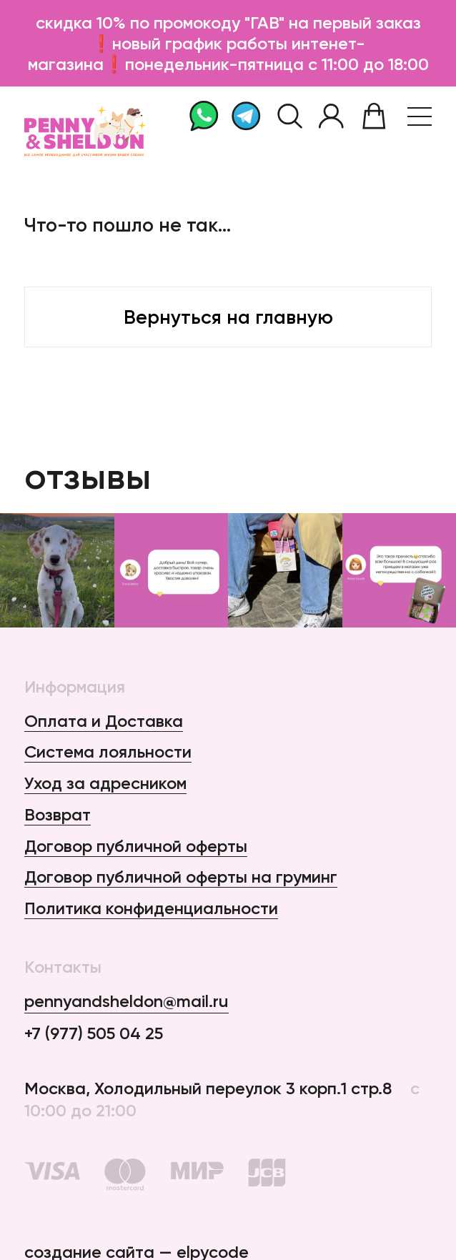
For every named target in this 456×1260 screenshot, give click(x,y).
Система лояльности (108, 751)
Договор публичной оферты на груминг (180, 876)
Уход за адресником (105, 783)
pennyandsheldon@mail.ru (126, 1001)
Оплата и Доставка (103, 720)
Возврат (57, 814)
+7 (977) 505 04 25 (93, 1033)
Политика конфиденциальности (151, 908)
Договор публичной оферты (135, 845)
